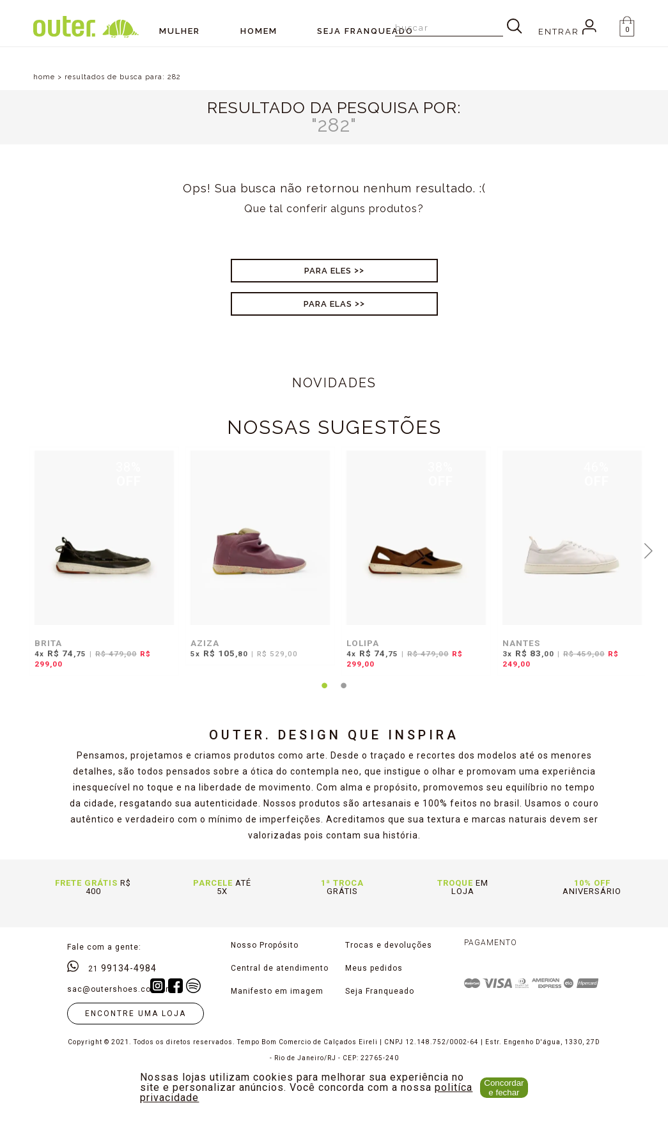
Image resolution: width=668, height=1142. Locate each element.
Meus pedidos (374, 968)
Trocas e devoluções (388, 945)
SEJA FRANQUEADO (365, 31)
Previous (19, 549)
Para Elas (328, 304)
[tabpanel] (101, 567)
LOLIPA (362, 643)
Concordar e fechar (504, 1087)
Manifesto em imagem (277, 991)
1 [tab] (324, 693)
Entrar (567, 31)
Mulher (179, 31)
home (44, 77)
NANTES (521, 643)
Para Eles (328, 270)
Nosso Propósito (265, 945)
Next (648, 549)
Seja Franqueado (379, 991)
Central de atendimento (280, 968)
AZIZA (204, 643)
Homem (258, 31)
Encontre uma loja (135, 1013)
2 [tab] (343, 693)
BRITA (48, 643)
